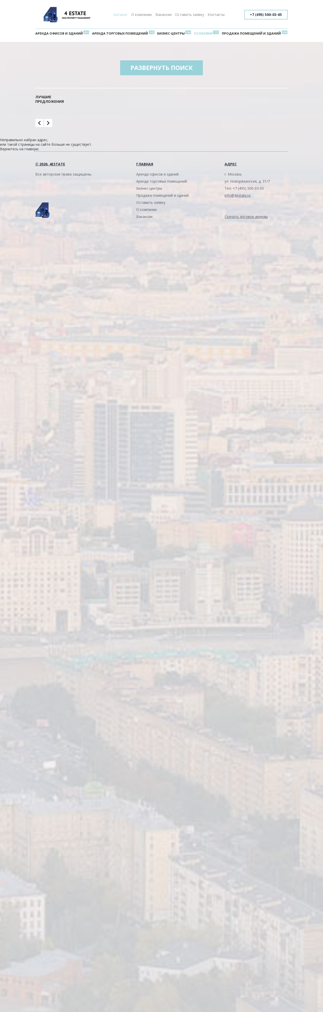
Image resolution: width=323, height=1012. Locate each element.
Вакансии (163, 14)
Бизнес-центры (171, 33)
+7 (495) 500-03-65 (265, 14)
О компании (141, 14)
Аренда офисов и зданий (59, 33)
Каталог (121, 14)
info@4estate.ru (238, 195)
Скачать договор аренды (246, 216)
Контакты (216, 14)
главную (31, 149)
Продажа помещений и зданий (251, 33)
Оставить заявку (189, 14)
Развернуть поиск (161, 68)
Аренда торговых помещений (120, 33)
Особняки (203, 33)
